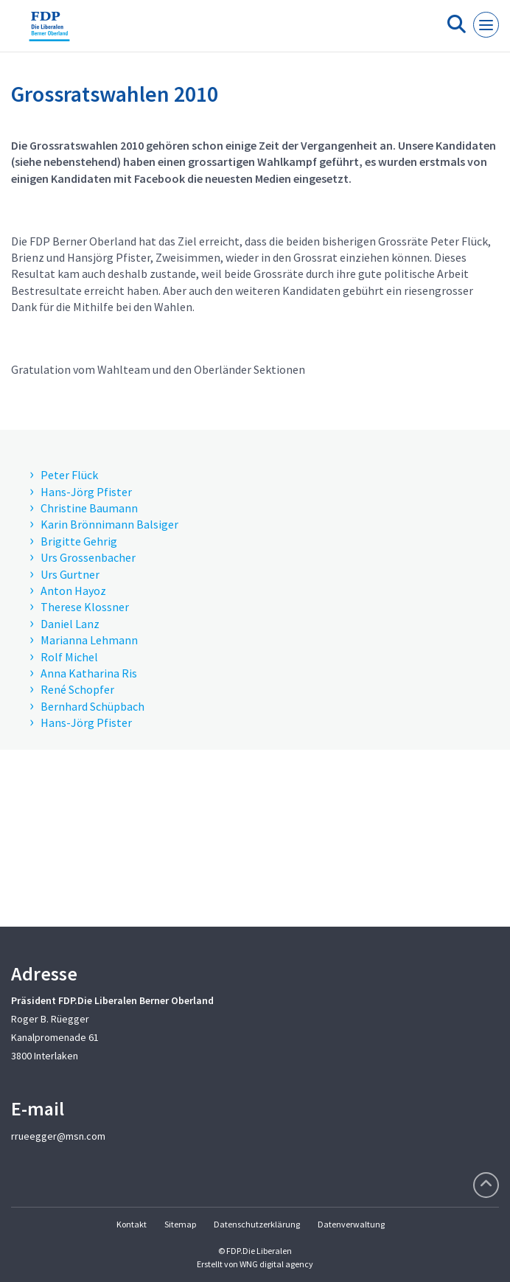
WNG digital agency (276, 1263)
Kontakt (131, 1224)
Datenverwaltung (351, 1224)
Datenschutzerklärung (257, 1224)
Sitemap (180, 1224)
